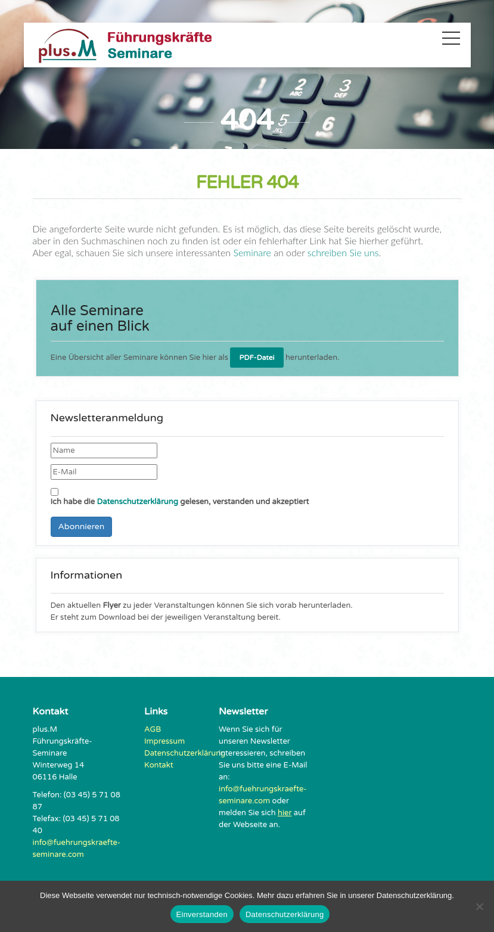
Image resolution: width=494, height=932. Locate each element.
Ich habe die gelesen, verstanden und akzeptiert (180, 497)
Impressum (164, 741)
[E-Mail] (104, 472)
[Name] (104, 450)
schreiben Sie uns (342, 252)
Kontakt (158, 765)
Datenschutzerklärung (137, 502)
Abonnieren (81, 526)
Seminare (252, 252)
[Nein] (479, 906)
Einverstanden (202, 914)
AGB (152, 729)
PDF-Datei (256, 357)
